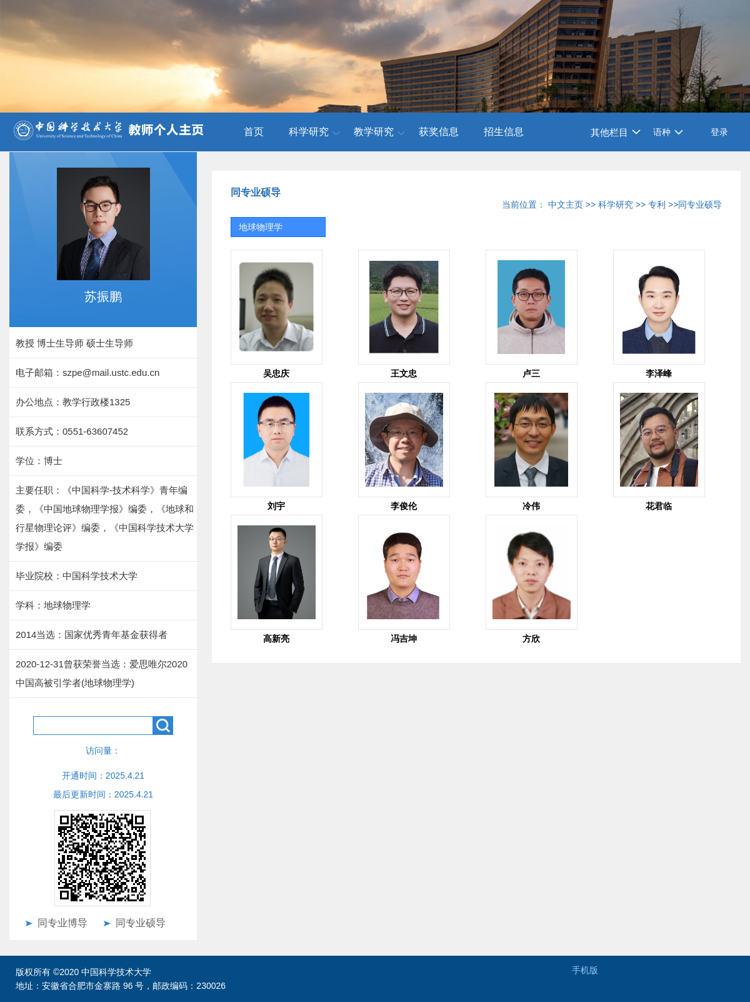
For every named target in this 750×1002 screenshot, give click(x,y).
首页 (254, 131)
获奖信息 (439, 131)
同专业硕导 (141, 923)
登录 (719, 132)
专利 (657, 205)
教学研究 (374, 131)
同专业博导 (63, 923)
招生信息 (504, 131)
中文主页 (565, 205)
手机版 (585, 970)
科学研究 (309, 131)
